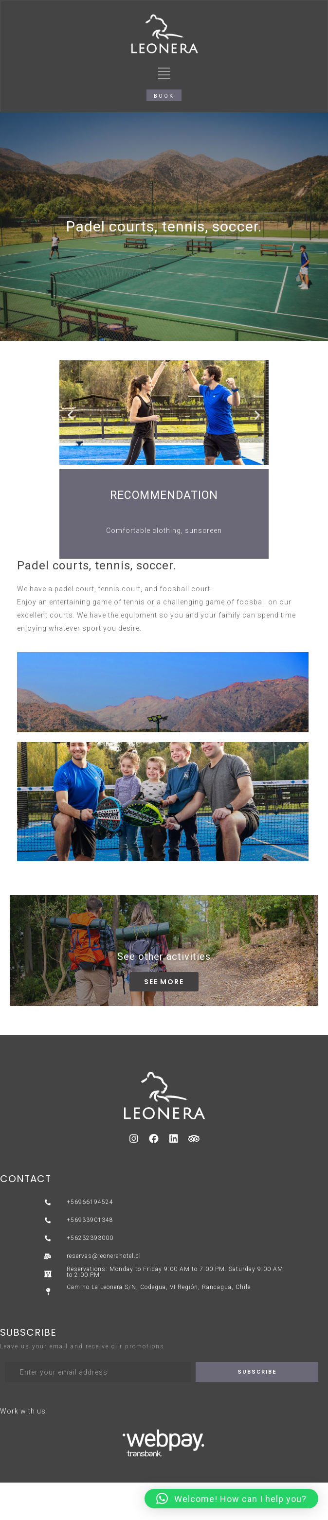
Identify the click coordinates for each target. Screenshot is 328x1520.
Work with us (23, 1411)
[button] (164, 95)
